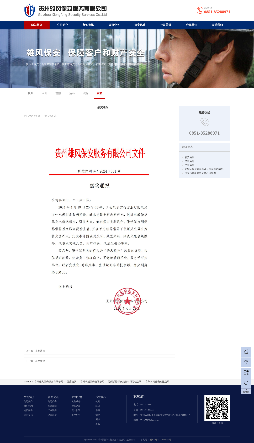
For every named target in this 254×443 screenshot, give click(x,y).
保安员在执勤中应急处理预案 (200, 173)
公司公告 (52, 401)
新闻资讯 (88, 24)
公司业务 (114, 24)
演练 (83, 93)
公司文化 (28, 415)
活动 (69, 93)
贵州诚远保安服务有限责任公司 (125, 381)
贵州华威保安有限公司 (92, 381)
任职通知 (189, 161)
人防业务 (76, 401)
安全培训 (76, 415)
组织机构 (28, 406)
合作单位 (191, 24)
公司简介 (62, 24)
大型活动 (76, 406)
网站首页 (36, 24)
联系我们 (217, 24)
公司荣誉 (165, 24)
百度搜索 (71, 381)
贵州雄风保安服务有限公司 (48, 381)
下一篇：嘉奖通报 (35, 361)
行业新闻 (52, 410)
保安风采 (139, 24)
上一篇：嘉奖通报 (35, 351)
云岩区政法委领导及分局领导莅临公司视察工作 (210, 169)
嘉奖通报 (189, 157)
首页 (215, 93)
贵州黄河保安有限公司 (157, 381)
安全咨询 (76, 410)
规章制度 (52, 415)
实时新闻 (52, 406)
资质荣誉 (28, 410)
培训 (41, 93)
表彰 (96, 93)
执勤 (28, 93)
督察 (55, 93)
